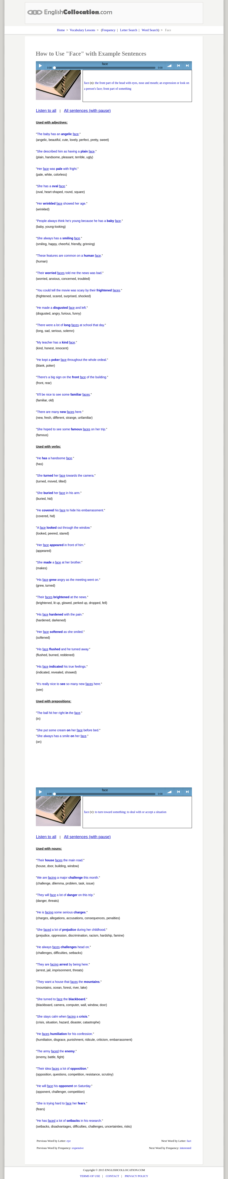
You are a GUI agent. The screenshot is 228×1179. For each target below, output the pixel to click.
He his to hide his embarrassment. (70, 510)
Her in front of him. (60, 545)
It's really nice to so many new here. (69, 684)
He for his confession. (65, 1034)
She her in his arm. (58, 493)
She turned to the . (61, 999)
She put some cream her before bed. (68, 730)
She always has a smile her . (62, 736)
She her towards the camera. (65, 475)
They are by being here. (63, 964)
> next (187, 65)
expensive (77, 1148)
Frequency (108, 30)
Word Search (150, 30)
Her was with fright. (57, 169)
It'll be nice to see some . (64, 394)
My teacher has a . (56, 342)
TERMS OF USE (90, 1176)
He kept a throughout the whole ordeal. (72, 360)
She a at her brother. (59, 562)
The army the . (56, 1051)
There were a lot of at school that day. (71, 325)
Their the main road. (60, 860)
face (86, 83)
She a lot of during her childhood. (71, 929)
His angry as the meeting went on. (68, 579)
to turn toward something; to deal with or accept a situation (130, 812)
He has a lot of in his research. (69, 1120)
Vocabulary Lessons (82, 30)
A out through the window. (63, 527)
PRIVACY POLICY (136, 1176)
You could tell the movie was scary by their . (79, 290)
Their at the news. (62, 597)
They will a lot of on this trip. (65, 895)
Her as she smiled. (60, 632)
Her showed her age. (61, 203)
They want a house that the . (68, 982)
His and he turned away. (63, 649)
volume (169, 65)
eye (69, 1140)
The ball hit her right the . (59, 713)
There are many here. (59, 412)
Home (61, 30)
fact (189, 1140)
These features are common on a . (69, 255)
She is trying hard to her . (61, 1103)
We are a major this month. (68, 877)
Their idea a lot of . (62, 1068)
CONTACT (112, 1176)
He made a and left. (62, 307)
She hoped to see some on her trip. (71, 429)
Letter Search (128, 30)
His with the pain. (59, 614)
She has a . (51, 186)
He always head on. (63, 947)
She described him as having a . (66, 151)
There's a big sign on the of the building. (72, 377)
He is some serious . (61, 912)
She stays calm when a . (62, 1016)
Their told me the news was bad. (69, 273)
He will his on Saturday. (64, 1086)
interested (185, 1148)
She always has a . (59, 238)
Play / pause (40, 65)
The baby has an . (58, 134)
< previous (178, 65)
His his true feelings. (61, 666)
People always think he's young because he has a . (79, 221)
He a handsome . (55, 458)
